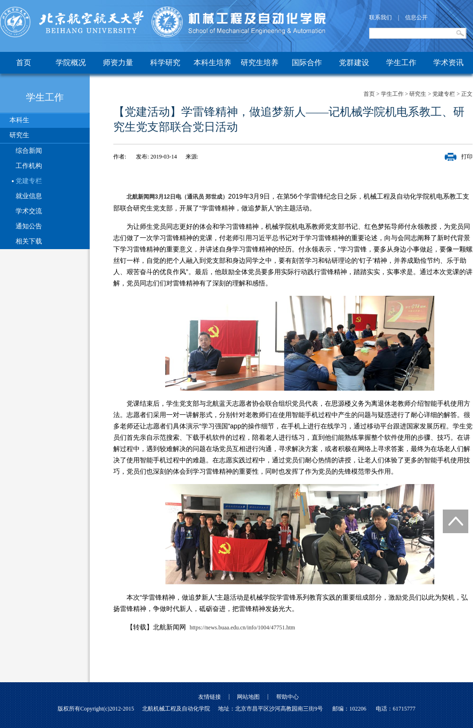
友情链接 (209, 697)
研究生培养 (260, 63)
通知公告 (29, 226)
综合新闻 (29, 150)
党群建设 (354, 63)
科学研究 (165, 63)
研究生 (19, 135)
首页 (23, 63)
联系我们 (380, 17)
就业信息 (29, 196)
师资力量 (118, 63)
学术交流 (29, 211)
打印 (467, 156)
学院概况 (71, 63)
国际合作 (307, 63)
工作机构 (29, 165)
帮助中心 (287, 697)
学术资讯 (448, 63)
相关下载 (29, 241)
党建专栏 (29, 180)
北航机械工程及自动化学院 (176, 708)
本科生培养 (212, 63)
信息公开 (416, 17)
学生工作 (401, 63)
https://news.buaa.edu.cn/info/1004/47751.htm (242, 627)
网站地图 (248, 697)
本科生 (19, 120)
